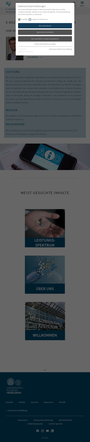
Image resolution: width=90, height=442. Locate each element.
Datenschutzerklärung (64, 49)
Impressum (52, 49)
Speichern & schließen (45, 32)
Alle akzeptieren (45, 25)
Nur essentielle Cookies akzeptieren (45, 39)
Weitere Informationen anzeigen (45, 44)
